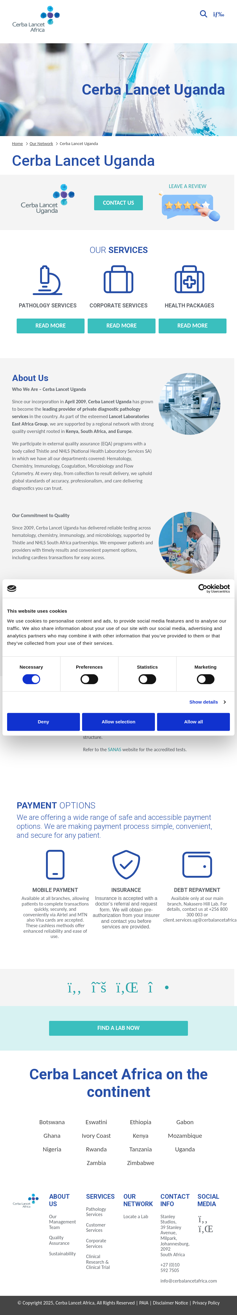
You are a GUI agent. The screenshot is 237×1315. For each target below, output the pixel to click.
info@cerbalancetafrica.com (188, 1281)
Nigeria (52, 1149)
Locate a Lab (135, 1216)
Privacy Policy (206, 1303)
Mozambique (185, 1136)
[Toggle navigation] (218, 13)
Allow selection (118, 721)
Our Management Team (62, 1222)
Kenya (140, 1136)
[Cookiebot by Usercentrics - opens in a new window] (203, 588)
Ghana (52, 1136)
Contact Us (118, 202)
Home (17, 143)
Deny (43, 721)
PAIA (143, 1303)
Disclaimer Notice (170, 1303)
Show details (203, 702)
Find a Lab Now (119, 1027)
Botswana (52, 1122)
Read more (50, 325)
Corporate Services (96, 1243)
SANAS (114, 749)
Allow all (193, 721)
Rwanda (96, 1149)
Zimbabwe (140, 1163)
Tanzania (140, 1149)
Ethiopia (140, 1122)
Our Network (41, 143)
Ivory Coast (96, 1136)
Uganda (185, 1149)
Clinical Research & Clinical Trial (98, 1261)
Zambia (96, 1163)
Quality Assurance (59, 1240)
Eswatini (96, 1122)
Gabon (184, 1122)
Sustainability (62, 1254)
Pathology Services (96, 1212)
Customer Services (96, 1227)
